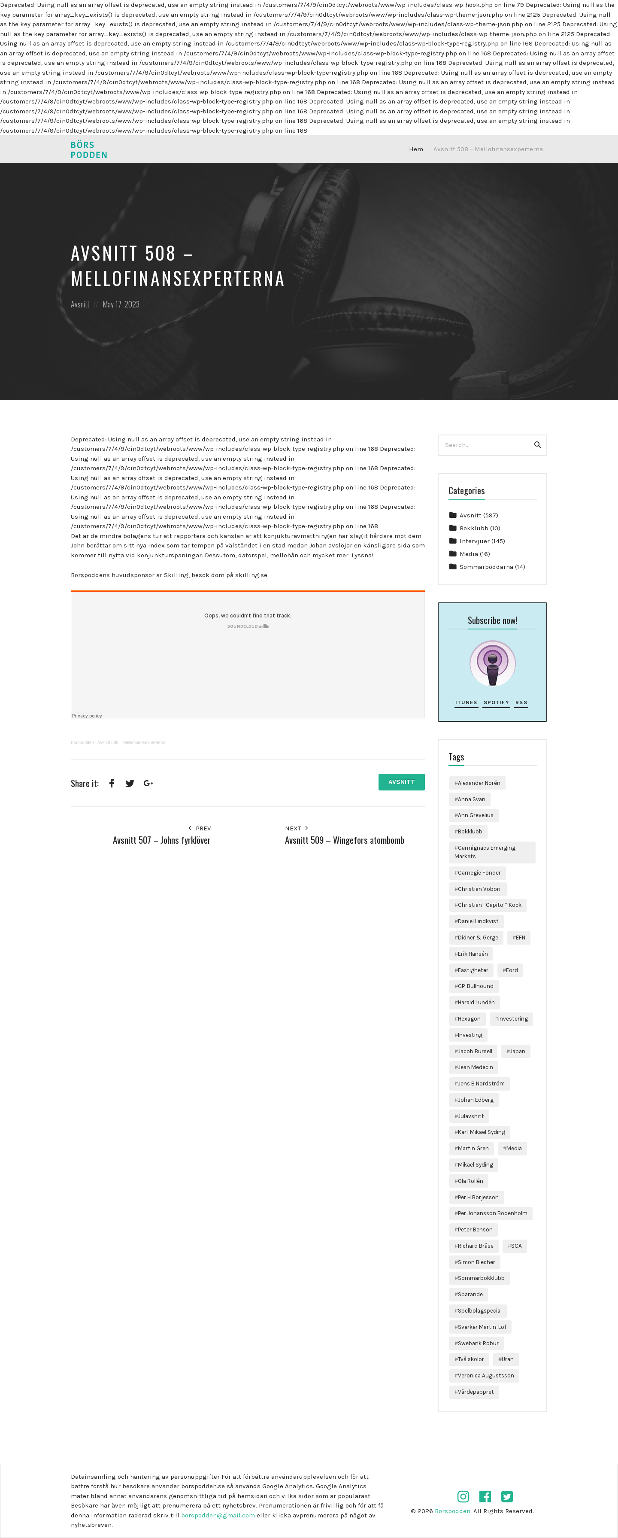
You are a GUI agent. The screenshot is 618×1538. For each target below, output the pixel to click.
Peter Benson (475, 1229)
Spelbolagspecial (480, 1310)
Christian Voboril (480, 889)
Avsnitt (80, 304)
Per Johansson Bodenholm (492, 1213)
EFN (520, 937)
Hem (416, 149)
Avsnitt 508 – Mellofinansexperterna (488, 149)
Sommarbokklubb (481, 1278)
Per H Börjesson (478, 1197)
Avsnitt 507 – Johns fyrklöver (162, 839)
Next (297, 828)
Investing (470, 1035)
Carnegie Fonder (479, 872)
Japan (517, 1051)
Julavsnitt (471, 1116)
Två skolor (471, 1359)
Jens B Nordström (481, 1083)
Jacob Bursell (475, 1051)
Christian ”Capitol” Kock (489, 905)
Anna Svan (471, 799)
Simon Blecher (476, 1262)
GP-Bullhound (476, 986)
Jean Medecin (475, 1067)
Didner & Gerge (478, 937)
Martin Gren (473, 1148)
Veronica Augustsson (486, 1375)
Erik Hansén (473, 954)
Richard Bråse (476, 1246)
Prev (199, 828)
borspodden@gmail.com (218, 1515)
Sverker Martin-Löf (482, 1327)
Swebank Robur (478, 1343)
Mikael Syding (475, 1164)
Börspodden (82, 742)
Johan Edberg (476, 1100)
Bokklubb (474, 528)
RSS (521, 702)
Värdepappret (476, 1392)
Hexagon (469, 1018)
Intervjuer (475, 541)
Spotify (496, 702)
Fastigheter (473, 970)
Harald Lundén (476, 1002)
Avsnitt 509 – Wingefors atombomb (344, 839)
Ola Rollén (470, 1181)
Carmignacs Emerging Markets (484, 852)
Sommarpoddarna (486, 567)
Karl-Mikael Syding (481, 1132)
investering (513, 1018)
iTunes (466, 702)
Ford (512, 970)
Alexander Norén (479, 783)
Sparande (470, 1294)
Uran (508, 1359)
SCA (516, 1246)
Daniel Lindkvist (478, 921)
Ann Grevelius (476, 815)
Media (469, 554)
